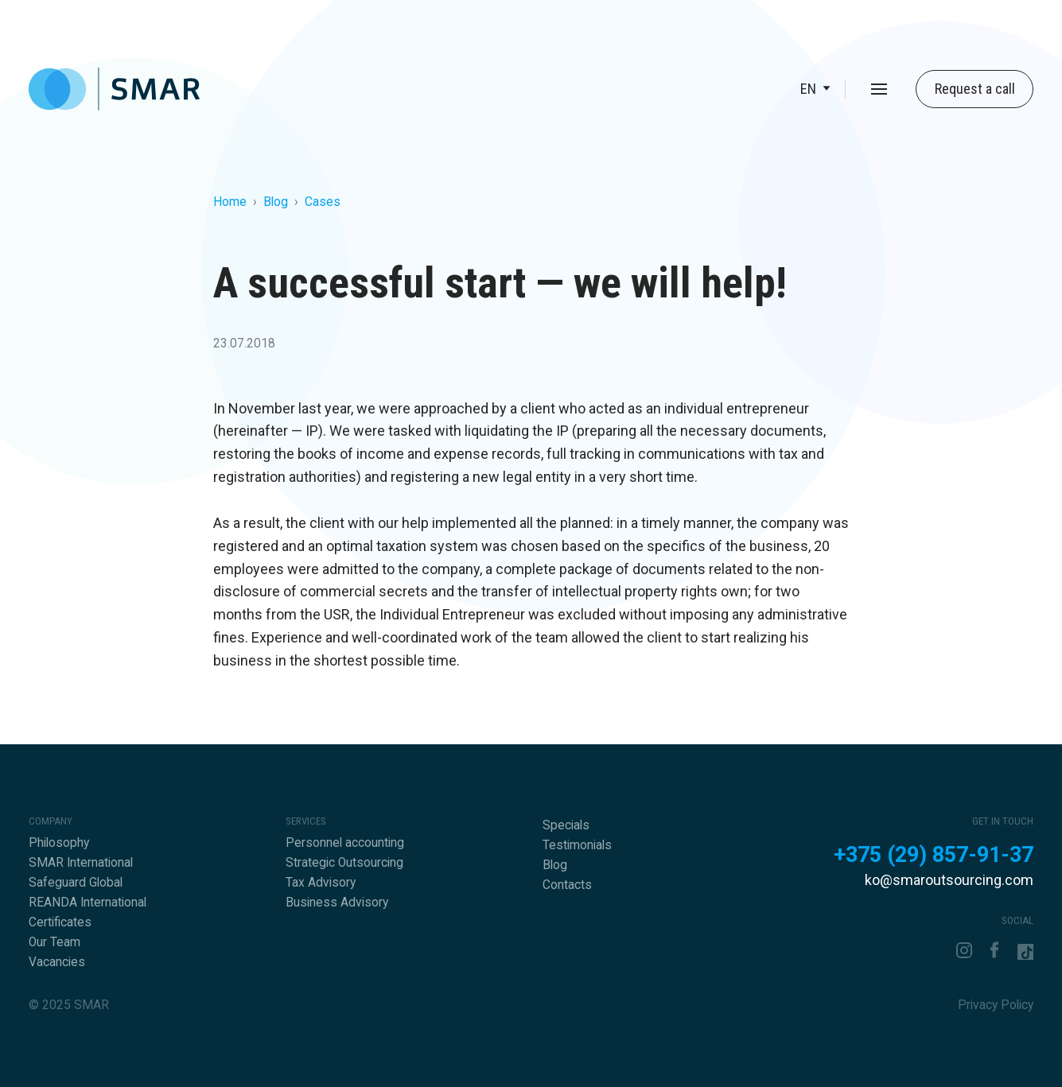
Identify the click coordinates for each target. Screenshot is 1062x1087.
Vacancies (57, 962)
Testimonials (577, 845)
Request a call (975, 88)
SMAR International (81, 863)
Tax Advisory (321, 882)
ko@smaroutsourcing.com (949, 880)
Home (230, 202)
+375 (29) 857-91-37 (933, 855)
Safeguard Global (76, 882)
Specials (566, 825)
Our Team (54, 942)
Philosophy (59, 843)
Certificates (60, 922)
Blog (275, 202)
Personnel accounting (345, 843)
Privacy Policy (995, 1005)
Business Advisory (337, 902)
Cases (322, 202)
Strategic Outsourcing (344, 863)
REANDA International (87, 902)
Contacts (567, 885)
